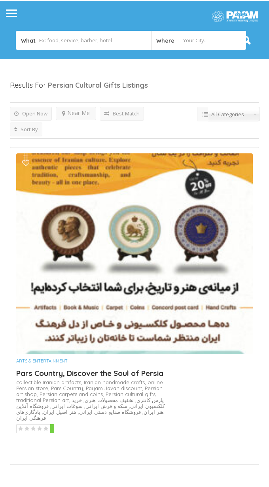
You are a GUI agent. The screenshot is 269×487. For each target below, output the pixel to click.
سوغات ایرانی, (66, 406)
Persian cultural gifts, (131, 394)
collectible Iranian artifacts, (50, 382)
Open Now (30, 113)
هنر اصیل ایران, (58, 412)
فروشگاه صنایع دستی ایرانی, (108, 412)
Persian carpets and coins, (73, 394)
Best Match (122, 113)
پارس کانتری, (149, 400)
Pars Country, (68, 388)
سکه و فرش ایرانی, (105, 406)
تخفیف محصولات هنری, (108, 400)
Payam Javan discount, (115, 388)
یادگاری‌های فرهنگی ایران (31, 415)
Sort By (26, 129)
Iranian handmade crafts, (116, 382)
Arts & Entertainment (42, 361)
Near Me (76, 113)
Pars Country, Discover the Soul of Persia (89, 373)
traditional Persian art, (44, 400)
